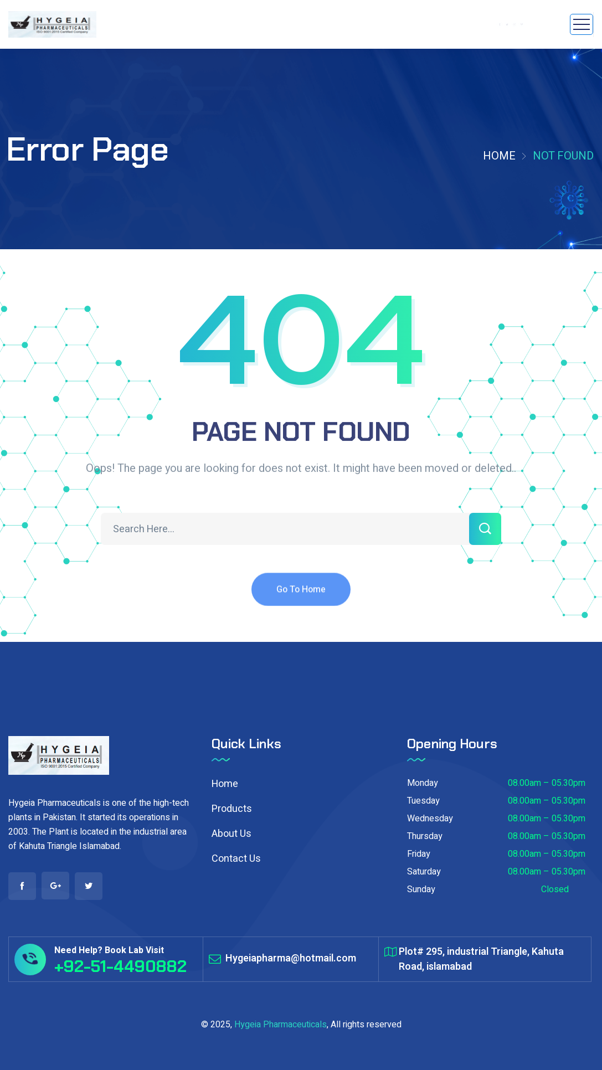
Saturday (424, 871)
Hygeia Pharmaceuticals (280, 1024)
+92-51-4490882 (120, 966)
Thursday (425, 836)
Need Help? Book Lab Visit (109, 950)
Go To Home (301, 598)
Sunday (421, 889)
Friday (418, 854)
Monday (422, 783)
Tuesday (423, 800)
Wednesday (430, 818)
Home (499, 156)
